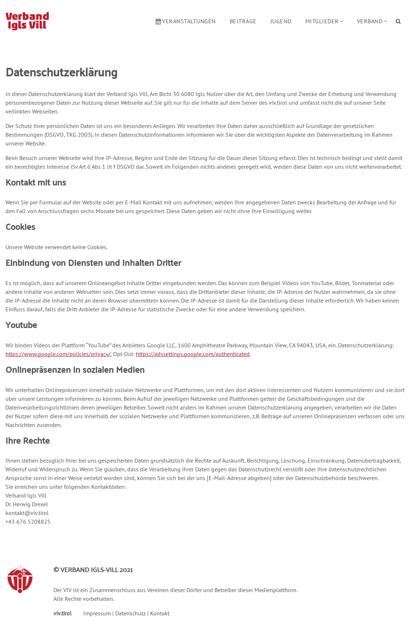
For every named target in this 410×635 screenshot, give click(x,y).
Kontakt (159, 613)
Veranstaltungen (186, 21)
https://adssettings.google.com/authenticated (193, 354)
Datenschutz (130, 613)
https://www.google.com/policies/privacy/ (57, 354)
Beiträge (243, 21)
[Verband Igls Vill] (27, 21)
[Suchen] (398, 21)
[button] (342, 21)
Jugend (281, 21)
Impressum (97, 613)
